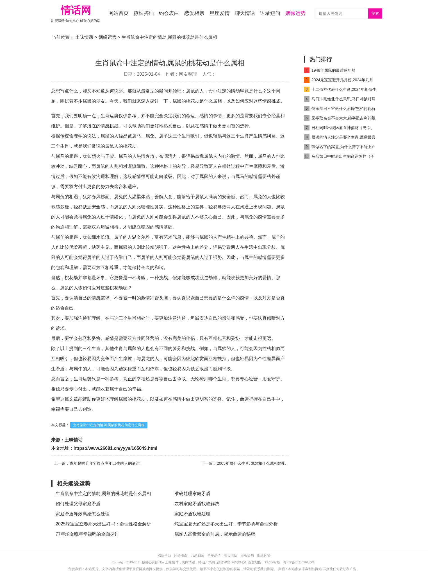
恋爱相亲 (194, 13)
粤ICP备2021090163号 (299, 562)
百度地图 (254, 562)
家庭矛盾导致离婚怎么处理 (83, 513)
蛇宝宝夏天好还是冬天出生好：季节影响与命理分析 (226, 523)
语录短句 (270, 13)
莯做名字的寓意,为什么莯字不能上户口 (339, 148)
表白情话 (188, 562)
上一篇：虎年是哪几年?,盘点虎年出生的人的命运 (97, 463)
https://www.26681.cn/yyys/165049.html (115, 448)
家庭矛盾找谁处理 (192, 513)
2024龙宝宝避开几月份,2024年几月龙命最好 (338, 81)
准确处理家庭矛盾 (192, 493)
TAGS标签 (272, 562)
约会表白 (169, 13)
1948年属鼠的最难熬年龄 (330, 70)
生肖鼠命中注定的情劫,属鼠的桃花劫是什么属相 (109, 425)
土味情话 (84, 37)
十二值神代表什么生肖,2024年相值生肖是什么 (340, 90)
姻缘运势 (295, 13)
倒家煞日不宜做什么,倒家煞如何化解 (339, 108)
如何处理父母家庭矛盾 (78, 503)
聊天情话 (245, 13)
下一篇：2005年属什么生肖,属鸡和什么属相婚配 (243, 463)
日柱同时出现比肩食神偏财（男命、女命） (339, 128)
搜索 (375, 14)
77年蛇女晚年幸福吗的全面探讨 (87, 534)
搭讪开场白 (206, 562)
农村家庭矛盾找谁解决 (196, 503)
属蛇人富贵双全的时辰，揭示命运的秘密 (214, 534)
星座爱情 (220, 13)
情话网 (76, 10)
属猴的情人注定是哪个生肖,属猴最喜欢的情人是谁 (339, 138)
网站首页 (118, 13)
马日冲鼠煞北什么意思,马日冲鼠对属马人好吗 (339, 100)
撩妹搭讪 (144, 13)
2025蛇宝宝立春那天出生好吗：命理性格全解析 (103, 523)
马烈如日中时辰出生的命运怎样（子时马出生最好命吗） (339, 157)
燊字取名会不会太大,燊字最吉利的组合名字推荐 (339, 119)
